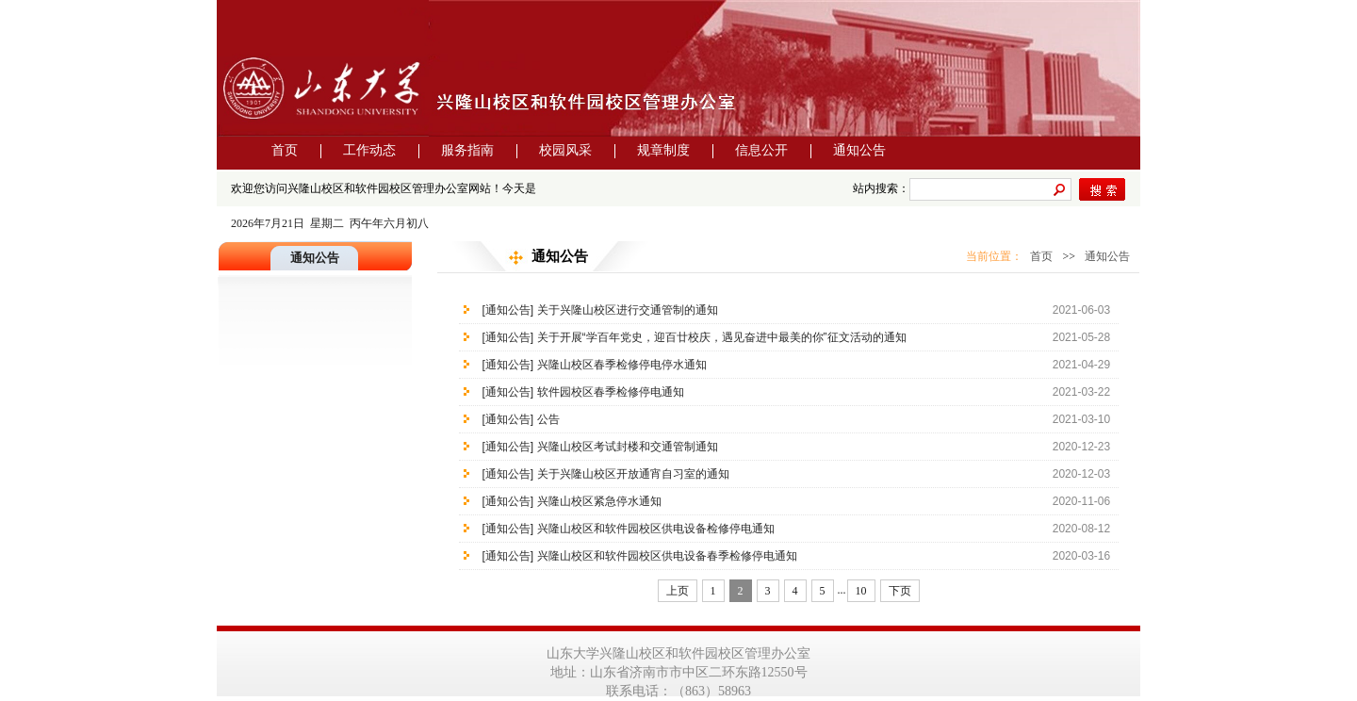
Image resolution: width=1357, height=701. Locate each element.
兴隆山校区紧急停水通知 (599, 501)
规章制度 (663, 150)
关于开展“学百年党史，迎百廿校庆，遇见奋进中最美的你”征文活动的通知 (722, 337)
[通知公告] (508, 310)
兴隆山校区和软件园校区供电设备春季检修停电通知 (667, 555)
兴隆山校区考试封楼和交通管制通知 (627, 446)
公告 (548, 419)
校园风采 (565, 150)
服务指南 (467, 150)
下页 (900, 590)
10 (861, 590)
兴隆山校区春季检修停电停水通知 (622, 364)
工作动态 (369, 150)
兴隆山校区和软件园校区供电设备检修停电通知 (656, 528)
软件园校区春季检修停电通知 (610, 392)
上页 (677, 590)
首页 (284, 150)
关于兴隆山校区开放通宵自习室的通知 (633, 474)
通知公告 (859, 150)
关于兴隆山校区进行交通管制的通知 (627, 310)
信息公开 (761, 150)
